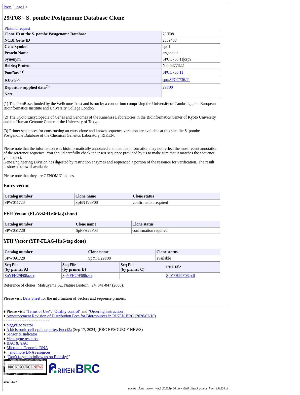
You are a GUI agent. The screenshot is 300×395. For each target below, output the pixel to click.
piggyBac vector (20, 325)
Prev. (8, 7)
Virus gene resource (23, 338)
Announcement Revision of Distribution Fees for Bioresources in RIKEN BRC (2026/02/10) (81, 316)
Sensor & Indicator (22, 334)
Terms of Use (38, 311)
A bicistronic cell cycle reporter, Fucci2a (39, 329)
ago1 (20, 7)
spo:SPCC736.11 (176, 79)
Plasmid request (17, 28)
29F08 (168, 87)
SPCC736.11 (173, 72)
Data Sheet (31, 298)
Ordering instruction (106, 311)
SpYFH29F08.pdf (180, 275)
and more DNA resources (30, 352)
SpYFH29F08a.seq (20, 275)
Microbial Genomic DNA (27, 348)
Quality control (66, 311)
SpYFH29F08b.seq (77, 275)
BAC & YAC (17, 343)
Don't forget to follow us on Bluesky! (38, 357)
